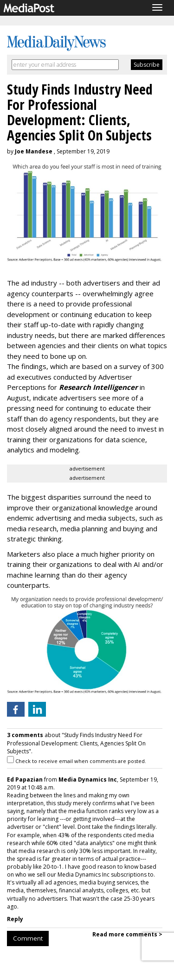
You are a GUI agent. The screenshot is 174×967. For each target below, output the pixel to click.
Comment (28, 938)
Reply (15, 919)
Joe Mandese (33, 151)
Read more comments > (127, 934)
